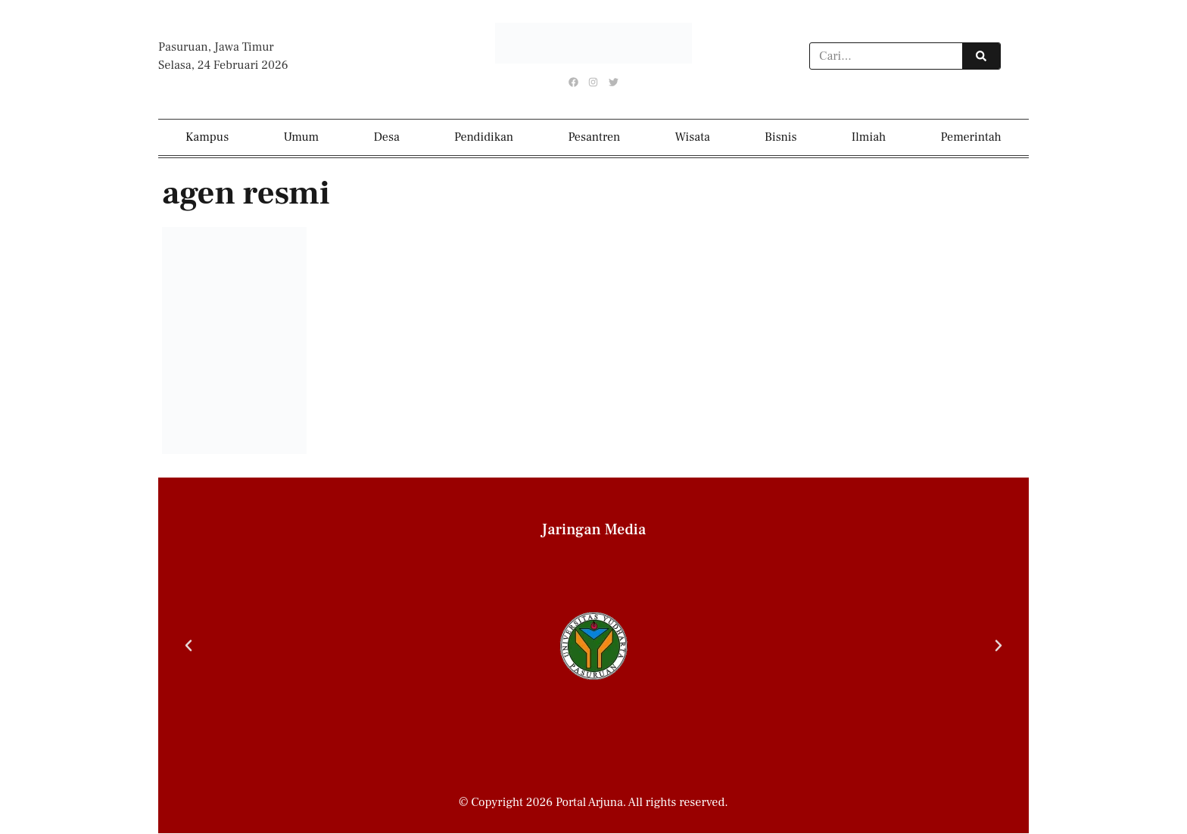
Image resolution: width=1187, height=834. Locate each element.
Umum (301, 137)
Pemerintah (971, 137)
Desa (387, 137)
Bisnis (781, 137)
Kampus (207, 137)
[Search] (981, 56)
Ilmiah (869, 137)
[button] (188, 646)
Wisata (692, 137)
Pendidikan (483, 137)
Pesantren (594, 137)
